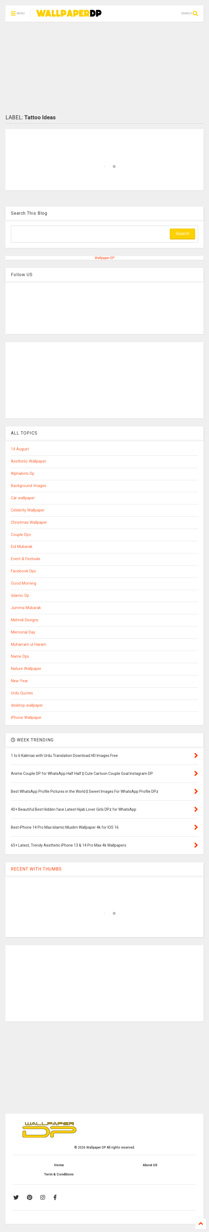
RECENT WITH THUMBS (36, 869)
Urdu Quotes (22, 693)
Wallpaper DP (104, 258)
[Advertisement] (104, 68)
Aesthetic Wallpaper (28, 461)
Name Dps (20, 656)
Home (59, 1165)
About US (150, 1165)
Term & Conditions (59, 1174)
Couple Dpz (21, 534)
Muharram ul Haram (28, 644)
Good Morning (23, 583)
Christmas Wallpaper (29, 522)
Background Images (28, 486)
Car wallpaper (23, 498)
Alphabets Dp (22, 473)
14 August (20, 449)
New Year (19, 681)
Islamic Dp (20, 595)
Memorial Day (23, 632)
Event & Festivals (25, 559)
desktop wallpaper (27, 705)
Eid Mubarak (21, 546)
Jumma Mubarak (26, 608)
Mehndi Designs (24, 620)
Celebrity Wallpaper (28, 510)
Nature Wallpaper (26, 668)
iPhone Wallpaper (26, 717)
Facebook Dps (23, 571)
